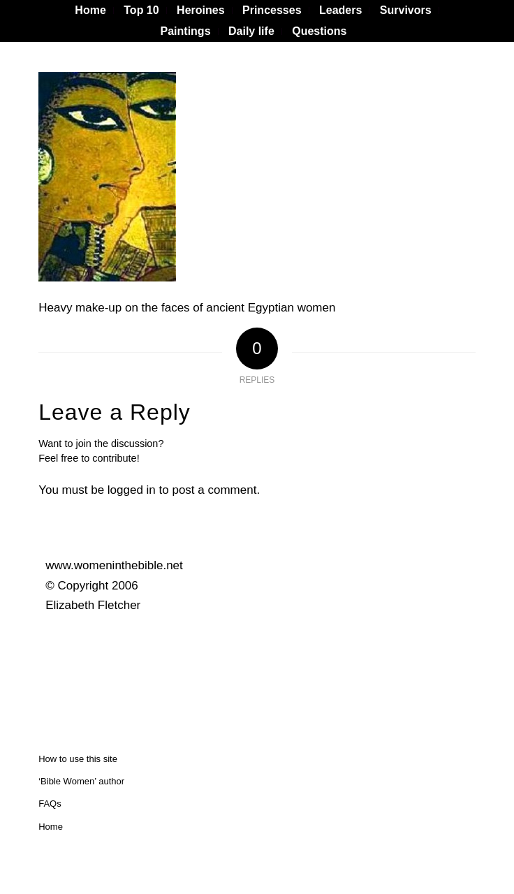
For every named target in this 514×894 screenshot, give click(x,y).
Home (50, 826)
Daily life (251, 31)
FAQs (49, 803)
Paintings (186, 31)
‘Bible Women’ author (81, 781)
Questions (319, 31)
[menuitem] (90, 10)
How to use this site (77, 759)
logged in (132, 490)
